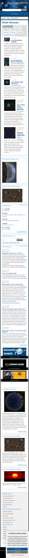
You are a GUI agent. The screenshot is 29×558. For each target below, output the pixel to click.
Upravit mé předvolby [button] (17, 555)
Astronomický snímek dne (10, 159)
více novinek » (23, 345)
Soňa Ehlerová (5, 271)
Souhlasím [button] (17, 549)
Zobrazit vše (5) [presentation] (8, 27)
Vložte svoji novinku (23, 246)
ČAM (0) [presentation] (20, 32)
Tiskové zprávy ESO (7, 502)
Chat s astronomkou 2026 (9, 273)
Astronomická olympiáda (9, 500)
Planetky (5, 531)
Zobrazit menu (14, 14)
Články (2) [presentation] (6, 29)
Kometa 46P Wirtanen (17, 83)
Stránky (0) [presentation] (17, 27)
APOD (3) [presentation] (13, 32)
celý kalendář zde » (22, 232)
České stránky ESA (7, 504)
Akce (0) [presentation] (6, 32)
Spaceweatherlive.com (20, 324)
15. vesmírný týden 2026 (9, 389)
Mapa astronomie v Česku (9, 520)
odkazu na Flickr (19, 265)
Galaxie (5, 529)
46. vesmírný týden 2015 (21, 133)
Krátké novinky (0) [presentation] (15, 29)
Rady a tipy (5, 516)
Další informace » (22, 431)
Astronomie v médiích (8, 518)
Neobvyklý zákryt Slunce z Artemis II (12, 253)
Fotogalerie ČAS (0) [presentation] (9, 35)
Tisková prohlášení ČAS (8, 496)
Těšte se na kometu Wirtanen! (21, 107)
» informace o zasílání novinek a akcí (10, 242)
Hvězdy (4, 527)
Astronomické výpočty (8, 513)
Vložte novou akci (24, 204)
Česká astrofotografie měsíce (11, 186)
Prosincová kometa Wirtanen (17, 61)
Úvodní (3, 18)
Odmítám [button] (17, 552)
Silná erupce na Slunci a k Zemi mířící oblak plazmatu (14, 331)
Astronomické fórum (8, 522)
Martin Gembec (5, 251)
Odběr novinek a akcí (8, 236)
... (11, 55)
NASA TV (5, 507)
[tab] (8, 27)
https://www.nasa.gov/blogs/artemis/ (11, 302)
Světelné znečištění (7, 511)
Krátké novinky (6, 246)
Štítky (8, 18)
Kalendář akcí (6, 205)
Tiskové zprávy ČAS (7, 498)
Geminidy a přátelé (16, 41)
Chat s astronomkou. (22, 278)
